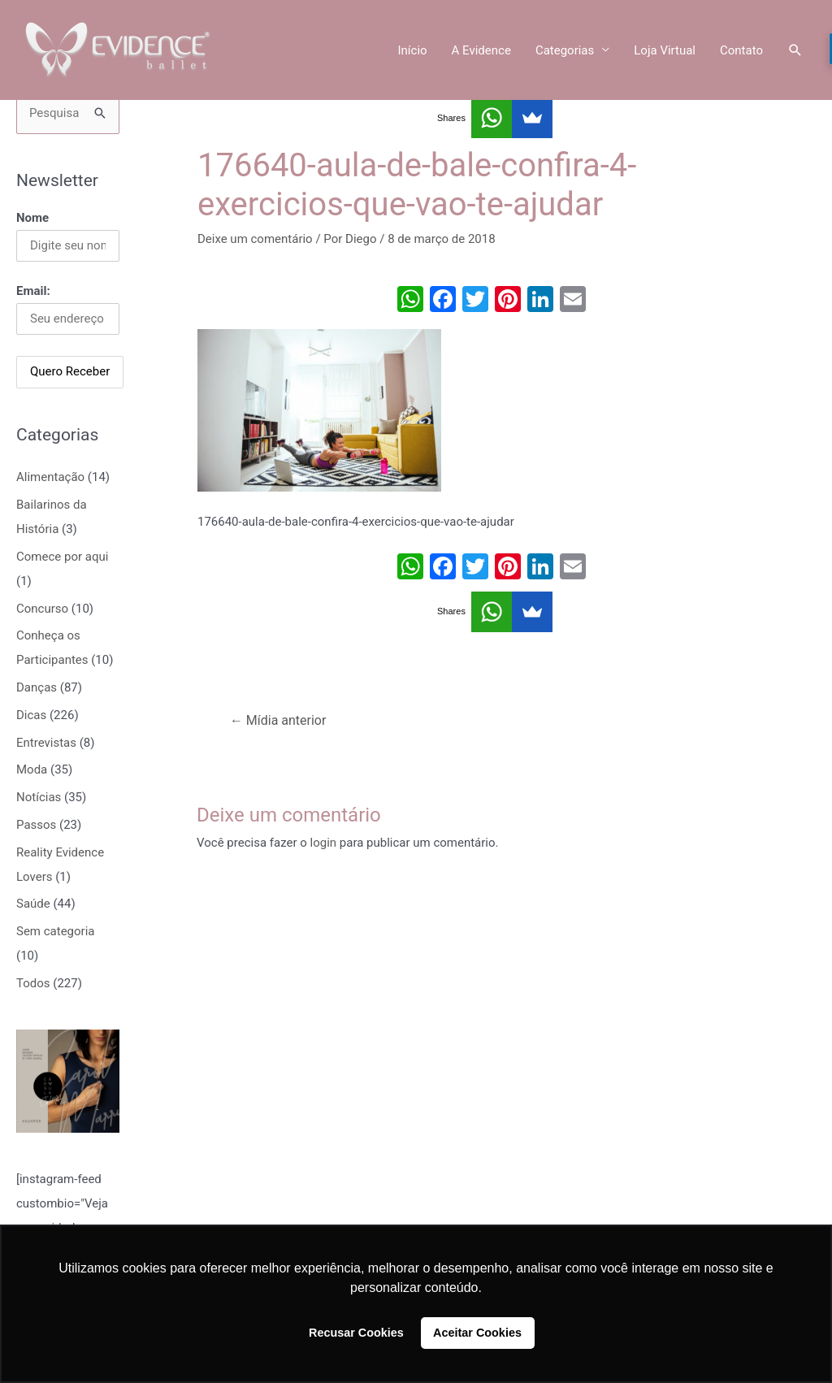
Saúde (33, 903)
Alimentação (50, 477)
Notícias (38, 797)
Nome (32, 217)
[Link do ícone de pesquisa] (795, 50)
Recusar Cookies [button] (356, 1332)
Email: (33, 291)
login (323, 842)
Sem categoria (55, 931)
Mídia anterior (278, 720)
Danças (36, 687)
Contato (741, 50)
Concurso (42, 608)
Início (412, 50)
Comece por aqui (62, 556)
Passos (36, 824)
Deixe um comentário (255, 239)
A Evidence (481, 50)
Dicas (31, 715)
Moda (31, 769)
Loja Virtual (665, 50)
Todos (33, 983)
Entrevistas (46, 742)
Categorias (564, 50)
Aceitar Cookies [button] (477, 1332)
